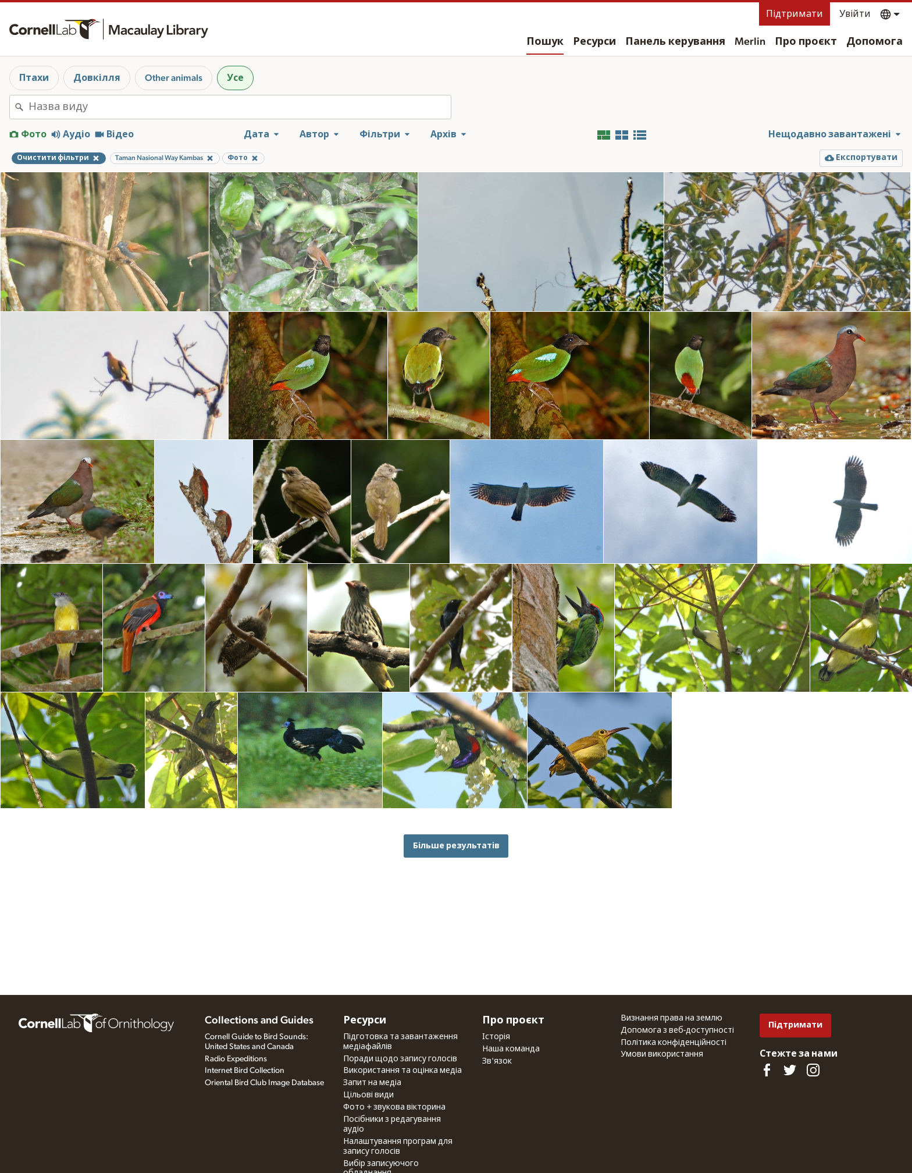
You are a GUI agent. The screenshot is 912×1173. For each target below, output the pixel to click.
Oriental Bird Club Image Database (264, 1083)
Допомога (874, 42)
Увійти (855, 14)
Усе (235, 78)
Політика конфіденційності (673, 1043)
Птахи (34, 78)
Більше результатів (456, 845)
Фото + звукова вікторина (394, 1107)
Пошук (545, 42)
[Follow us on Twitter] (790, 1070)
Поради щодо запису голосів (400, 1059)
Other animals (173, 78)
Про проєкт (806, 42)
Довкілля (96, 78)
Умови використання (662, 1054)
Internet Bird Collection (244, 1071)
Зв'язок (497, 1061)
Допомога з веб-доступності (677, 1030)
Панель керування (675, 42)
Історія (496, 1037)
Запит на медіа (372, 1083)
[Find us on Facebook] (767, 1070)
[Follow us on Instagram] (813, 1070)
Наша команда (511, 1049)
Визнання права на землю (671, 1018)
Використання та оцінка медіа (402, 1071)
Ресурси (594, 42)
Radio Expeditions (236, 1059)
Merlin (750, 42)
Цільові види (368, 1095)
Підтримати (794, 14)
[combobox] (239, 107)
